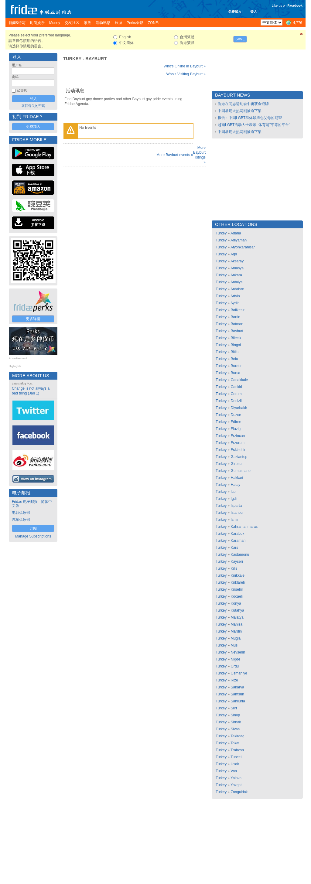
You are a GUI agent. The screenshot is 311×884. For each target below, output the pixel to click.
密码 (15, 77)
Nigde (235, 659)
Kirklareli (238, 582)
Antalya (237, 282)
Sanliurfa (238, 701)
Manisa (237, 624)
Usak (235, 764)
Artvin (235, 296)
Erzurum (237, 443)
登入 (253, 11)
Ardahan (237, 289)
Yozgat (236, 785)
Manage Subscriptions (33, 536)
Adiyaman (239, 240)
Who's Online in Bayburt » (185, 66)
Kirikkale (237, 575)
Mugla (236, 638)
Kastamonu (240, 554)
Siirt (234, 708)
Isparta (236, 505)
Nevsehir (238, 652)
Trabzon (237, 750)
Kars (234, 547)
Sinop (235, 715)
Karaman (238, 540)
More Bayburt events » (174, 155)
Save (240, 39)
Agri (234, 254)
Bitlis (234, 352)
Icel (234, 492)
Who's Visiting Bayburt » (186, 74)
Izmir (235, 519)
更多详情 (33, 319)
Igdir (234, 499)
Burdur (236, 366)
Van (234, 771)
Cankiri (236, 387)
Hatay (235, 485)
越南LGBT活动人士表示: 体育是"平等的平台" (254, 125)
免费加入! (235, 11)
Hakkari (237, 478)
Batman (237, 324)
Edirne (236, 422)
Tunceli (236, 757)
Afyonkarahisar (243, 247)
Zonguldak (239, 792)
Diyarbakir (239, 408)
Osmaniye (239, 673)
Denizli (236, 401)
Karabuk (237, 533)
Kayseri (237, 561)
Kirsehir (237, 589)
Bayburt (96, 58)
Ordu (235, 666)
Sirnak (236, 722)
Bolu (234, 359)
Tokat (235, 743)
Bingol (236, 345)
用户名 (17, 65)
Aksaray (237, 261)
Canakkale (239, 380)
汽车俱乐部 (21, 519)
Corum (236, 394)
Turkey (72, 58)
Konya (236, 603)
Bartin (235, 317)
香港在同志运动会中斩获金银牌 (243, 104)
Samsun (237, 694)
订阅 (33, 528)
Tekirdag (237, 736)
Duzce (236, 415)
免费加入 (33, 127)
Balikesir (237, 310)
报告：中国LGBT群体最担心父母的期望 (250, 118)
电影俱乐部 (21, 512)
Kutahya (237, 610)
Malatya (237, 617)
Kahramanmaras (244, 526)
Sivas (235, 729)
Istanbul (237, 512)
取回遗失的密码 (33, 106)
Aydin (235, 303)
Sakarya (237, 687)
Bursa (235, 373)
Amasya (237, 268)
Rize (234, 680)
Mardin (236, 631)
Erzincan (238, 436)
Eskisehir (238, 450)
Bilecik (236, 338)
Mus (234, 645)
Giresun (237, 464)
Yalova (236, 778)
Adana (236, 233)
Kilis (234, 568)
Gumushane (241, 471)
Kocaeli (237, 596)
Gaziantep (239, 457)
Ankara (236, 275)
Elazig (236, 429)
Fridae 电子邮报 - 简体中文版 (32, 504)
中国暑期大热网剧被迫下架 (239, 111)
